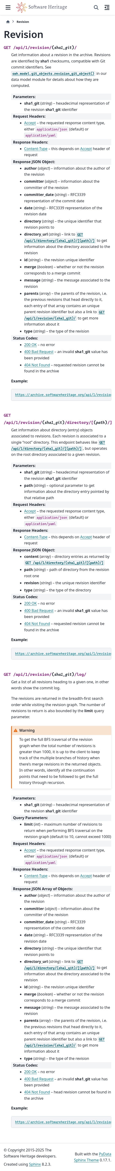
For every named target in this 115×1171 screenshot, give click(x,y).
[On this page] (107, 7)
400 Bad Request (38, 351)
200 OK (30, 344)
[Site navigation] (8, 7)
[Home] (8, 21)
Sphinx (35, 1164)
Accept (30, 122)
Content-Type (35, 148)
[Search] (96, 7)
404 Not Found (37, 364)
